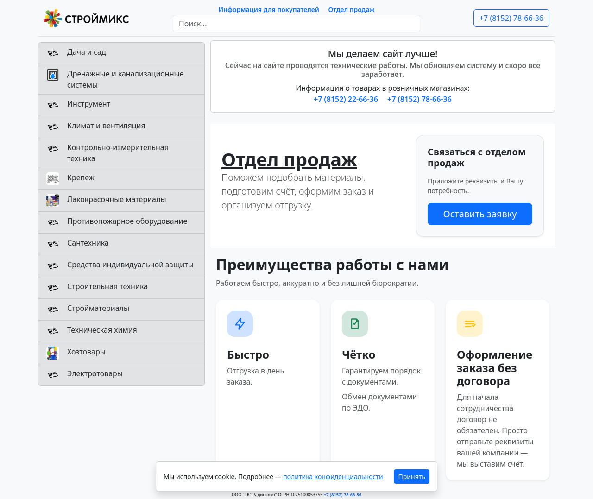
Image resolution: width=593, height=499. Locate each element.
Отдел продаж (351, 9)
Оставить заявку (480, 214)
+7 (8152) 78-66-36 (511, 18)
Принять (411, 476)
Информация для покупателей (268, 9)
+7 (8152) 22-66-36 (347, 99)
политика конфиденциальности (333, 476)
